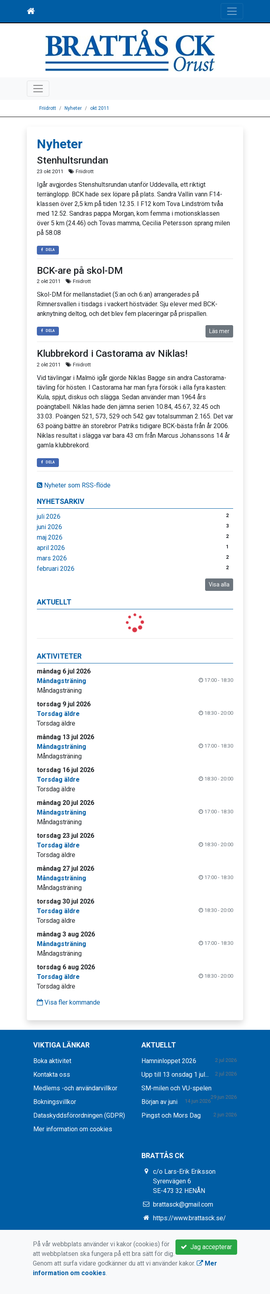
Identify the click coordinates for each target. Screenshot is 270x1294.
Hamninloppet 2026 (168, 1061)
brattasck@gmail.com (183, 1204)
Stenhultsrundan (72, 160)
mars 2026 (52, 558)
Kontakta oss (51, 1074)
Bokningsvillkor (54, 1102)
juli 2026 (48, 516)
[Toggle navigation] (232, 11)
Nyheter (73, 108)
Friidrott (47, 108)
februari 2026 (56, 568)
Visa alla (219, 584)
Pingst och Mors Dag (171, 1115)
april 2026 (51, 548)
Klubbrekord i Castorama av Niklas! (112, 353)
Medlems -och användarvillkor (75, 1088)
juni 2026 (49, 527)
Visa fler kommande (68, 1002)
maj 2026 (49, 537)
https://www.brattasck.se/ (189, 1218)
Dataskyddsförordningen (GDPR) (79, 1115)
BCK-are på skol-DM (80, 270)
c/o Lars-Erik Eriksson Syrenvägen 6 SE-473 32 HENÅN (184, 1181)
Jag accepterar (206, 1247)
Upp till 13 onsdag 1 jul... (175, 1074)
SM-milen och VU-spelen (176, 1088)
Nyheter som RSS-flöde (74, 485)
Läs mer (219, 331)
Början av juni (159, 1102)
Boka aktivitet (52, 1061)
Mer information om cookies (72, 1129)
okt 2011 (99, 108)
